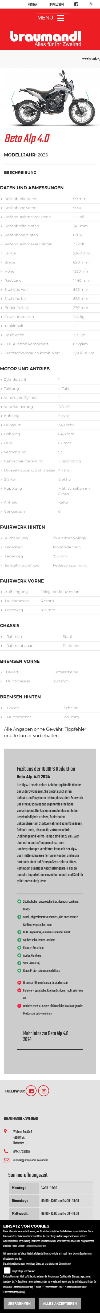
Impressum (56, 4)
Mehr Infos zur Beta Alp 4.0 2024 (46, 1036)
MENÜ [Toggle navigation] (53, 18)
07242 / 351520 (21, 1152)
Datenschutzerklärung (36, 1246)
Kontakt (33, 4)
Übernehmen (19, 1304)
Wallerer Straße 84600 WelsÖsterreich (22, 1137)
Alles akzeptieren (60, 1304)
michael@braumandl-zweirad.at (30, 1160)
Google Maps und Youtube (23, 1271)
